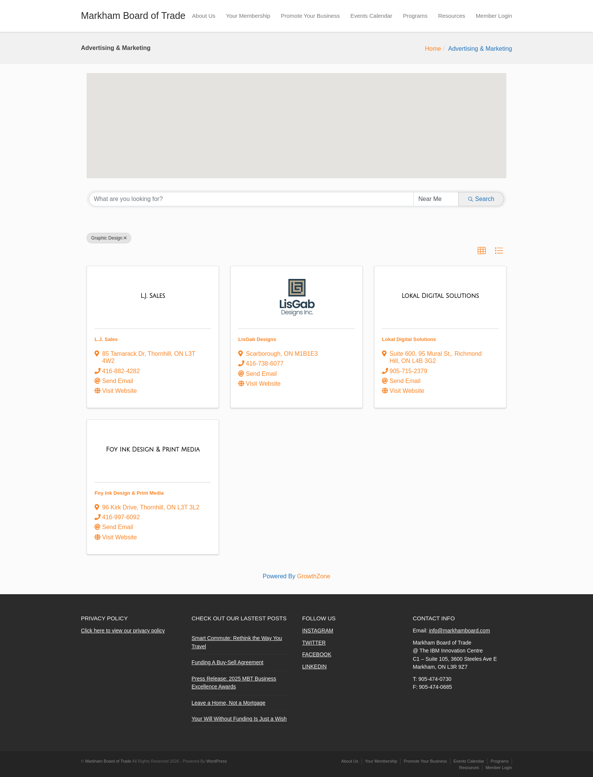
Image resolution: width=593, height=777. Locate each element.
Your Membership (248, 15)
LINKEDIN (314, 666)
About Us (204, 15)
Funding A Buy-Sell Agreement (228, 662)
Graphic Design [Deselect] (109, 238)
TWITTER (314, 643)
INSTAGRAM (317, 631)
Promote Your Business (310, 15)
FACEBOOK (316, 654)
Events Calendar (371, 15)
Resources (451, 15)
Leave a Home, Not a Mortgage (228, 703)
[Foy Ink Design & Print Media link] (153, 449)
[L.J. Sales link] (152, 296)
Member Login (494, 15)
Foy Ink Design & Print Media (129, 493)
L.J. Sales (106, 339)
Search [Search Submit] (481, 199)
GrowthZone (313, 576)
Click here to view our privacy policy (123, 631)
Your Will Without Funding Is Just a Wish (239, 719)
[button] (252, 124)
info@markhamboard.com (459, 631)
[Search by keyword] (251, 199)
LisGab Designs (257, 339)
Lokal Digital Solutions (409, 339)
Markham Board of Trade (133, 15)
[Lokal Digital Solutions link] (440, 296)
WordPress (216, 761)
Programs (415, 15)
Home (433, 48)
